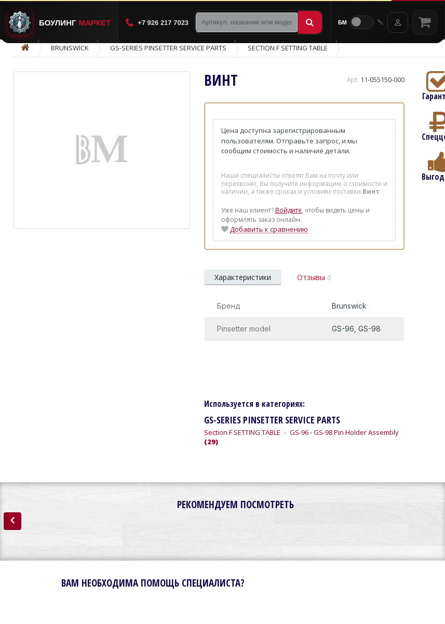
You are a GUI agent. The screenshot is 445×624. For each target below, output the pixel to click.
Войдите (288, 210)
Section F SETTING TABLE (288, 47)
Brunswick (70, 47)
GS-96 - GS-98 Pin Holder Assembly (301, 437)
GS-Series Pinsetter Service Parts (168, 47)
